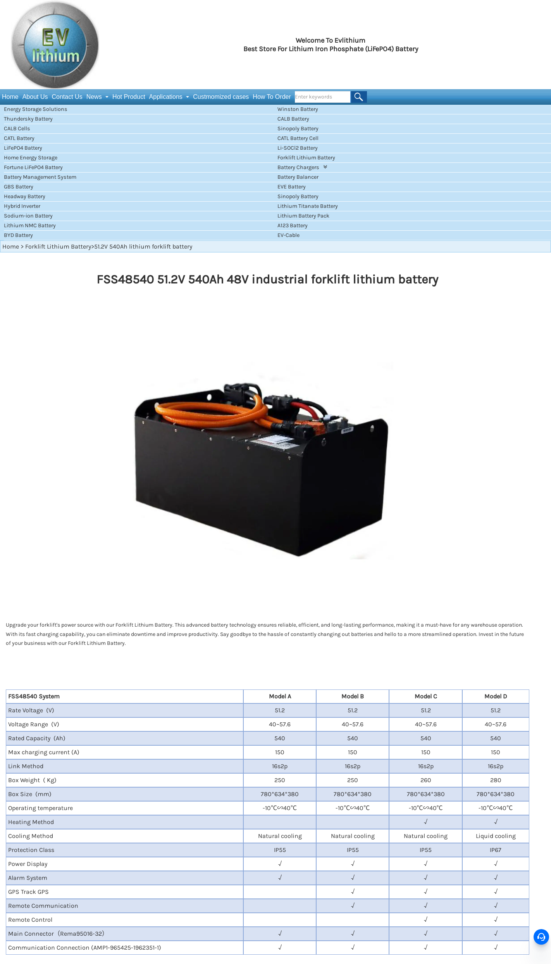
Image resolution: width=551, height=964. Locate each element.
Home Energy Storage (30, 157)
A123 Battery (292, 225)
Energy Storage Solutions (35, 109)
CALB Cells (17, 128)
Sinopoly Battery (298, 128)
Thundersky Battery (28, 119)
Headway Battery (24, 196)
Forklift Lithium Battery (306, 157)
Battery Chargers (302, 167)
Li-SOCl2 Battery (297, 148)
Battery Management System (40, 177)
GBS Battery (18, 186)
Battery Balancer (298, 177)
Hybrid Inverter (22, 206)
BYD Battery (18, 235)
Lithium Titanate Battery (307, 206)
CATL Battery (19, 138)
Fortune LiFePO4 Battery (33, 167)
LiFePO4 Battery (23, 148)
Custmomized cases (221, 96)
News (94, 96)
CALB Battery (293, 119)
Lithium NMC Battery (30, 225)
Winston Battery (297, 109)
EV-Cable (288, 235)
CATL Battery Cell (298, 138)
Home (10, 96)
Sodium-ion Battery (28, 215)
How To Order (272, 96)
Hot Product (128, 96)
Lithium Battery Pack (303, 215)
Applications (166, 96)
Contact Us (67, 96)
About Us (35, 96)
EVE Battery (291, 186)
